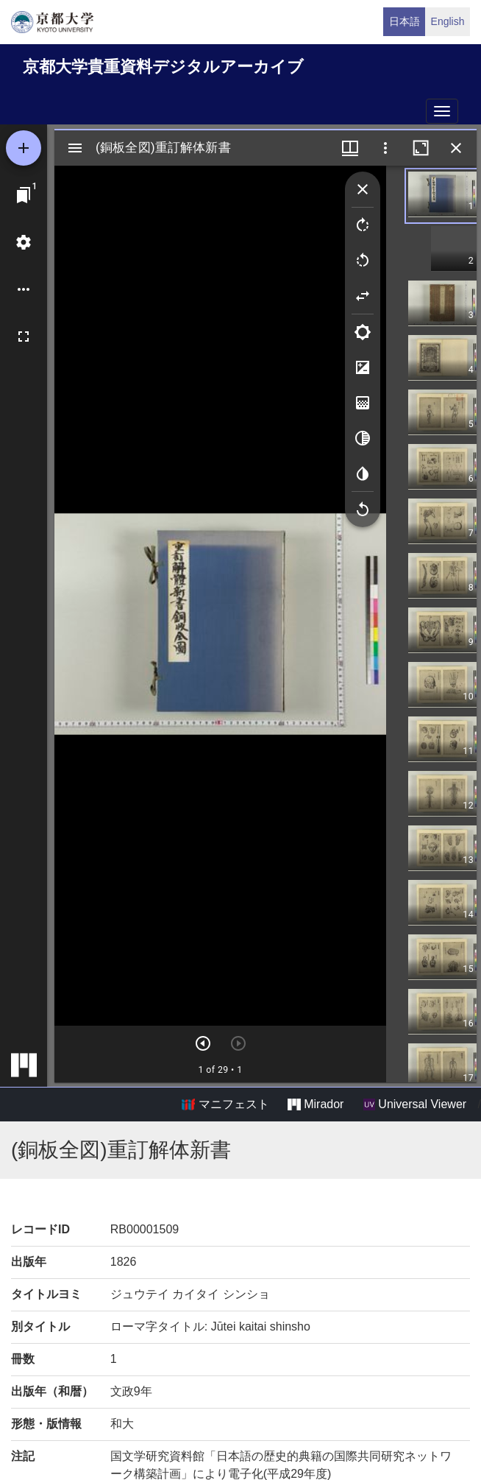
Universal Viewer (414, 1104)
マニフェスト (225, 1104)
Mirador (315, 1104)
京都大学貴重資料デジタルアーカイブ (163, 66)
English (448, 21)
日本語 (404, 21)
